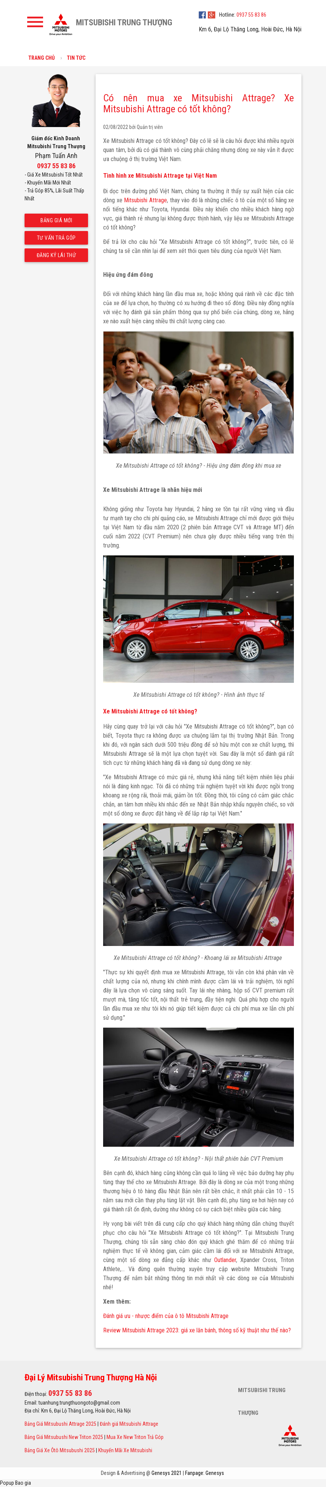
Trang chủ (41, 58)
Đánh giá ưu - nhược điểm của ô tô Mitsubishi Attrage (166, 1316)
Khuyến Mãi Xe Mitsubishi (125, 1450)
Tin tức (76, 58)
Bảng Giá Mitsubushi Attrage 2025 (60, 1424)
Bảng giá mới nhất (56, 222)
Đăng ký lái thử (56, 255)
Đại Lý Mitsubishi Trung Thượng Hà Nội (91, 1377)
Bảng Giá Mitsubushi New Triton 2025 (64, 1437)
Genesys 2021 (166, 1473)
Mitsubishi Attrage (145, 200)
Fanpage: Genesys (205, 1473)
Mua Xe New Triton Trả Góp (135, 1437)
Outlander (225, 1260)
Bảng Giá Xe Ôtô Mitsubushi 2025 (60, 1450)
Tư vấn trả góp (56, 238)
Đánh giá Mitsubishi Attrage (129, 1424)
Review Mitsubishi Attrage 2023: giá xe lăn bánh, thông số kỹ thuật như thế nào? (197, 1330)
